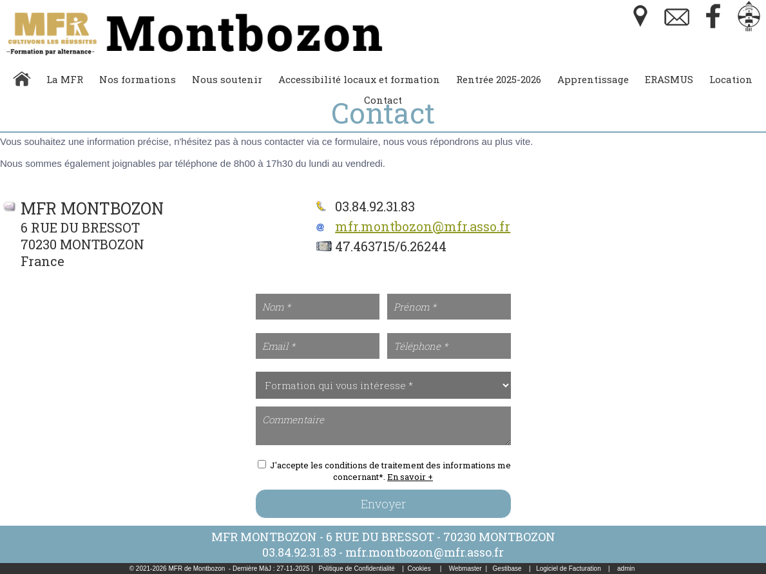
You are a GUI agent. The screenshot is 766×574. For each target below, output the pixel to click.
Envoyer (383, 504)
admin (626, 568)
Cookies (419, 568)
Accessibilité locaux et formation (359, 79)
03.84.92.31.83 (299, 552)
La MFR (64, 79)
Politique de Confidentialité (356, 568)
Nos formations (137, 79)
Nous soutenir (227, 79)
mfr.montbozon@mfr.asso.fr (422, 226)
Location (730, 79)
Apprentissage (593, 79)
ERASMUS (669, 79)
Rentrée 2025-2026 (498, 79)
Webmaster (465, 568)
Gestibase (507, 568)
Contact (383, 99)
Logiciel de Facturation (568, 568)
